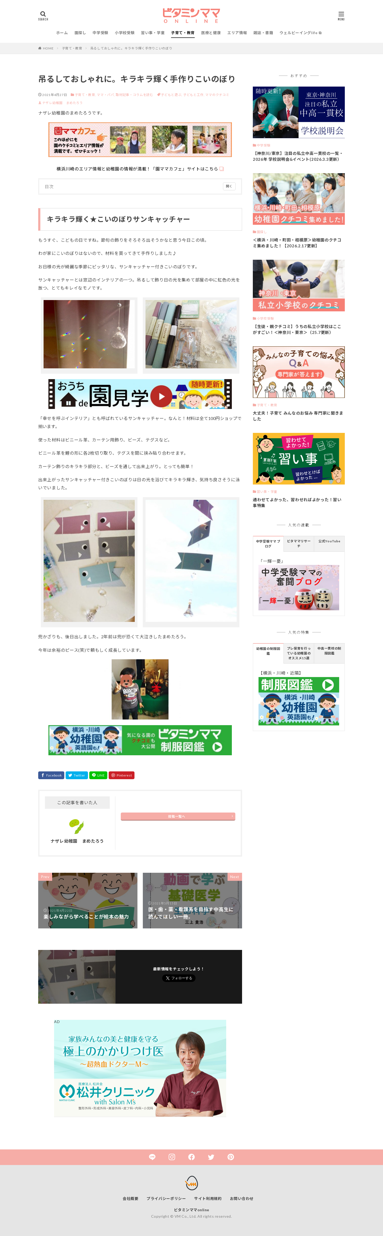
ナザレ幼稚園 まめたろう (62, 103)
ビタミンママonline (191, 1209)
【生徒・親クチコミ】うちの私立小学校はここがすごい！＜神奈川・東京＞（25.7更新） (297, 329)
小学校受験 (125, 32)
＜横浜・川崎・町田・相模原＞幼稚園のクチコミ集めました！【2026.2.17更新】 (297, 242)
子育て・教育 (183, 32)
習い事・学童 (153, 32)
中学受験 (100, 32)
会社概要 (131, 1198)
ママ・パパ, (106, 95)
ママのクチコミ (217, 95)
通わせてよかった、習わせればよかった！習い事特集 (297, 502)
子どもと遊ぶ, (172, 95)
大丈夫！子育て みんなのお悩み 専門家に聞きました (298, 416)
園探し (80, 32)
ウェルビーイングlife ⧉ (300, 32)
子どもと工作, (194, 95)
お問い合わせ (242, 1198)
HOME (48, 48)
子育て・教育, (85, 95)
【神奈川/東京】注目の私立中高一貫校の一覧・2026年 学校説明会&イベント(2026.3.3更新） (298, 156)
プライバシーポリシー (166, 1198)
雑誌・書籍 (263, 32)
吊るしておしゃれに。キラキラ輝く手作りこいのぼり (131, 48)
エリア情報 (237, 32)
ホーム (62, 32)
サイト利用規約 (208, 1198)
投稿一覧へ (176, 816)
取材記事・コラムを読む (134, 95)
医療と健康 (211, 32)
